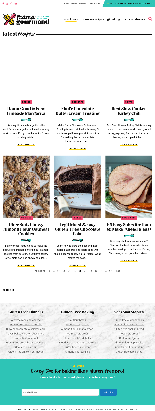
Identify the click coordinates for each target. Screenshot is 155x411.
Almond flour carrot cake (129, 324)
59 (58, 271)
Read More (26, 145)
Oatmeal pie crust (77, 333)
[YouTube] (16, 3)
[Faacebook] (3, 3)
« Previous (39, 271)
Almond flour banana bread (77, 329)
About (74, 3)
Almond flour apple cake (129, 342)
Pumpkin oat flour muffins (129, 347)
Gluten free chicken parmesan (26, 351)
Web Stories (67, 409)
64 (85, 271)
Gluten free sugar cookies (129, 320)
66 (96, 271)
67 (101, 271)
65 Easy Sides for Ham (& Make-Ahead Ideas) (129, 227)
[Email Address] (60, 392)
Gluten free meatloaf (26, 338)
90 (110, 271)
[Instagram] (7, 3)
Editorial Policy (85, 409)
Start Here (71, 19)
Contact (83, 3)
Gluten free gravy (129, 338)
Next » (118, 271)
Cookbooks (137, 19)
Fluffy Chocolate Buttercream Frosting (77, 111)
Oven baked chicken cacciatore (26, 333)
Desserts (77, 102)
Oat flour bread (77, 320)
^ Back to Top (23, 409)
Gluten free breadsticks (77, 338)
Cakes (77, 218)
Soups (129, 102)
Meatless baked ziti (26, 347)
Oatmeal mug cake (77, 324)
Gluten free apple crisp (129, 351)
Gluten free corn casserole (26, 324)
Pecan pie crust (129, 333)
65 (91, 271)
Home (66, 3)
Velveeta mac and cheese (25, 320)
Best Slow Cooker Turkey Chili (128, 111)
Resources (95, 3)
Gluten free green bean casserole (26, 342)
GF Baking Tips (116, 19)
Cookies (26, 218)
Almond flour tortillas (77, 351)
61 (69, 271)
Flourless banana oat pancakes (77, 342)
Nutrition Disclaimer (107, 409)
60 (64, 271)
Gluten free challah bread (129, 329)
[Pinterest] (11, 3)
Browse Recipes (93, 19)
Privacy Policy (129, 409)
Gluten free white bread (77, 347)
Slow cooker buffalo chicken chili (26, 329)
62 (74, 271)
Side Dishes (129, 218)
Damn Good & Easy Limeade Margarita (26, 111)
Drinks (26, 102)
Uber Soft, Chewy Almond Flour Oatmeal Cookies (26, 229)
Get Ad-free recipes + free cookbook (131, 4)
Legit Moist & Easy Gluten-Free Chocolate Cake (77, 229)
